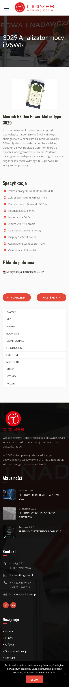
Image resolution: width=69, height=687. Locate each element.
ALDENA (11, 326)
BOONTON (12, 333)
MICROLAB (12, 362)
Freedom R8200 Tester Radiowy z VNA (40, 497)
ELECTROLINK (14, 347)
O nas (9, 638)
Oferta (9, 644)
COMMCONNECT (16, 340)
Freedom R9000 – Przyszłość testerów (37, 515)
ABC (8, 319)
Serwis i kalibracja (16, 651)
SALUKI (10, 369)
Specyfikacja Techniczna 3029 (23, 271)
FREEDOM (12, 355)
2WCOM (11, 312)
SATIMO (11, 376)
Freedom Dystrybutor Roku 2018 (40, 531)
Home (9, 631)
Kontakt (10, 657)
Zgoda (34, 679)
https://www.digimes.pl (23, 594)
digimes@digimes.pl (21, 575)
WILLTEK (11, 383)
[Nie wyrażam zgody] (64, 674)
